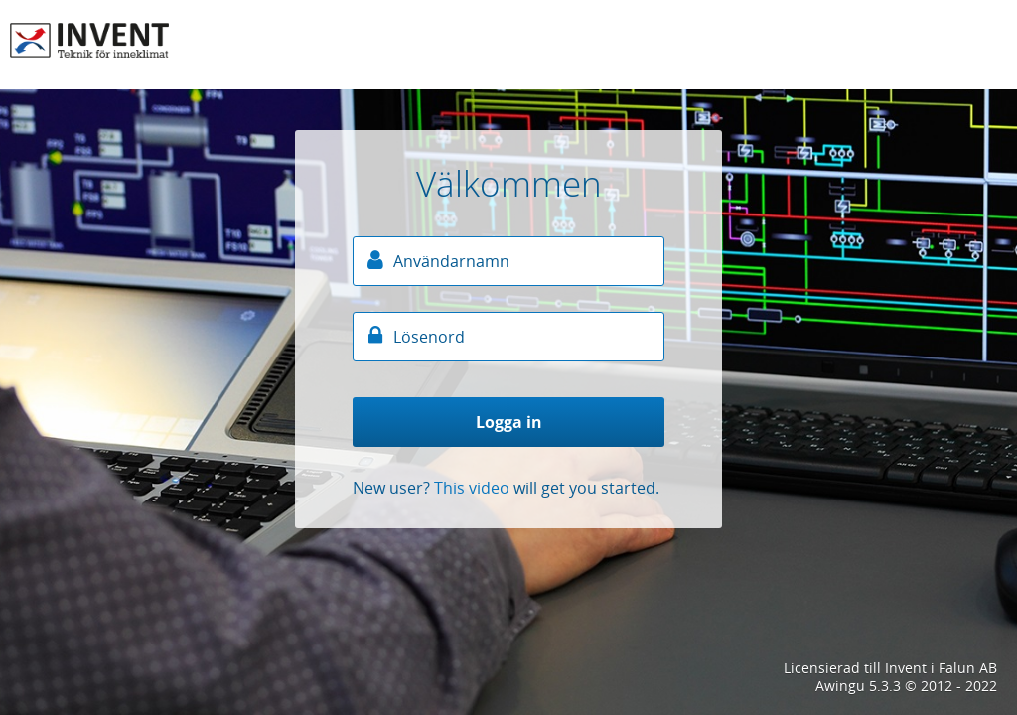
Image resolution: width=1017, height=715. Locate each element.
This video (471, 488)
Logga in (509, 422)
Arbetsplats (89, 40)
